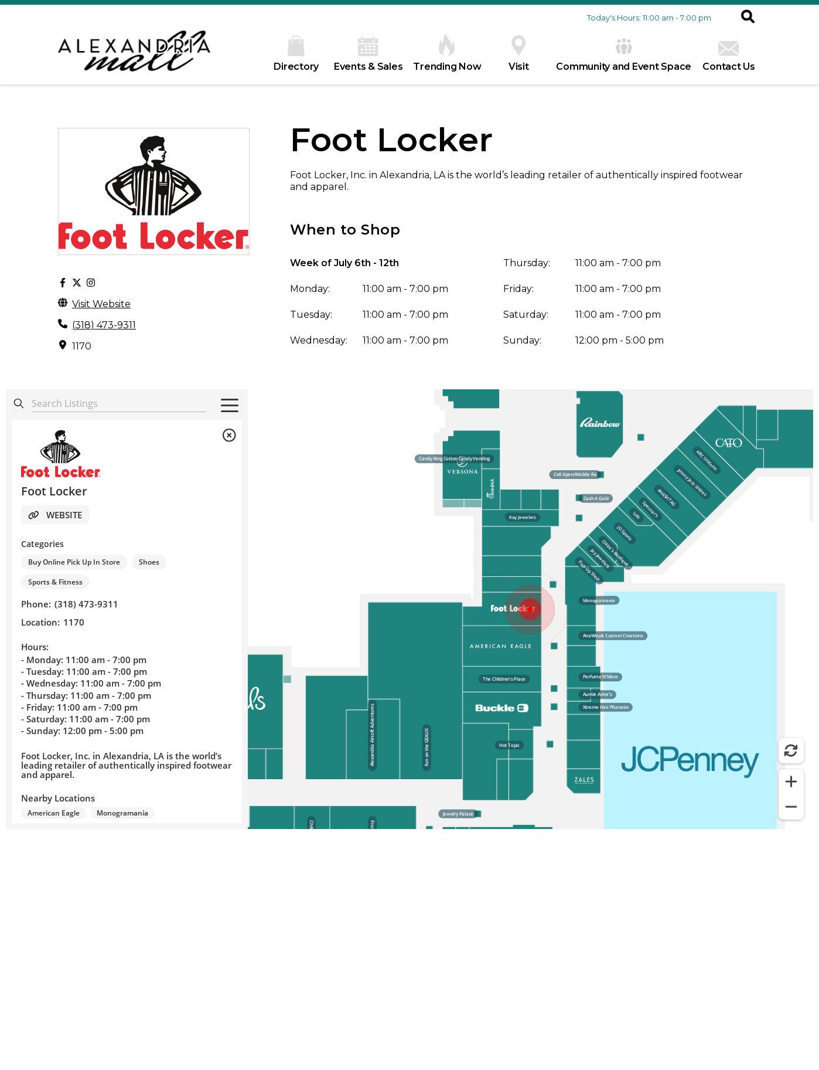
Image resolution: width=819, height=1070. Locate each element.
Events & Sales (368, 54)
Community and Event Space (623, 54)
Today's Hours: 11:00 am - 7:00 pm (649, 17)
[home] (134, 56)
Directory (296, 53)
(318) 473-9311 (104, 325)
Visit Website (101, 304)
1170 (81, 346)
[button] (748, 18)
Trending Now (447, 52)
